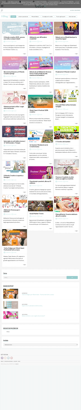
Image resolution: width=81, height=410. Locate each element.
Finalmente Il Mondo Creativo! (66, 72)
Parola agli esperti (60, 16)
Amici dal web (72, 16)
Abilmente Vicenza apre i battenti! (12, 211)
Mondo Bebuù (35, 16)
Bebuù (2, 361)
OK (45, 6)
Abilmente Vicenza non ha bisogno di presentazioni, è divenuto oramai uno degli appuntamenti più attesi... (13, 220)
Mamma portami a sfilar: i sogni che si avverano (14, 107)
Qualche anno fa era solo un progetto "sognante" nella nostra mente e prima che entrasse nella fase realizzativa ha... (14, 117)
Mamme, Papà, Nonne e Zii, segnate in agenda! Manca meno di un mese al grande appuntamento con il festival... (14, 258)
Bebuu (8, 331)
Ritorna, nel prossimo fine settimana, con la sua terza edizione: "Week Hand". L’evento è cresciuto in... (40, 120)
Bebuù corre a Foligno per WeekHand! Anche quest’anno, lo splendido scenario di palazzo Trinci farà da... (66, 47)
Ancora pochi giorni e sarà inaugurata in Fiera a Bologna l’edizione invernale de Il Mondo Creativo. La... (14, 47)
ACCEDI (72, 10)
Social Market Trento (36, 213)
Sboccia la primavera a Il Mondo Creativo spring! (14, 72)
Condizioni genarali (8, 361)
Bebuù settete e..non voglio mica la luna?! (33, 316)
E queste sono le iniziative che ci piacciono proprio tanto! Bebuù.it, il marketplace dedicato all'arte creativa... (66, 150)
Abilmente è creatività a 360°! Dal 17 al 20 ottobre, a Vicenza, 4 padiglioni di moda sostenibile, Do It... (40, 47)
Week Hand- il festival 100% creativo (39, 111)
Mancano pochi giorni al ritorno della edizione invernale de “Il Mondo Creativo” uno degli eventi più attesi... (13, 186)
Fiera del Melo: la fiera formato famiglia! (66, 105)
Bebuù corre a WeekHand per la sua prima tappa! (66, 38)
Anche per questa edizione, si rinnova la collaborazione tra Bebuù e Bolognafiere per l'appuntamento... (66, 80)
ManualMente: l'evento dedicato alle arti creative (66, 215)
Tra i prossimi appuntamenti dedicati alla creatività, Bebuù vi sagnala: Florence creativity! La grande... (65, 187)
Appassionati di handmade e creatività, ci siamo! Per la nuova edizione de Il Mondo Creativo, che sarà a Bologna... (14, 82)
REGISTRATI (77, 10)
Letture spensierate (23, 16)
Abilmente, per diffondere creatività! (38, 38)
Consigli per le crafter (47, 16)
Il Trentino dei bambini (63, 142)
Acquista (15, 361)
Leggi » (24, 53)
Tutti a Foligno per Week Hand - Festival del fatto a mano (14, 249)
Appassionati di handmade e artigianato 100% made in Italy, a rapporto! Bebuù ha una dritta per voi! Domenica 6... (40, 222)
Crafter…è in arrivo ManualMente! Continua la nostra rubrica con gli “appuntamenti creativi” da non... (65, 224)
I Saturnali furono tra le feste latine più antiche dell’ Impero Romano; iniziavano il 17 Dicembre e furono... (14, 151)
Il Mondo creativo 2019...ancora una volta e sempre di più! (14, 38)
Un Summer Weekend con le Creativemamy (39, 146)
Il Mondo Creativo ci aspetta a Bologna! (13, 176)
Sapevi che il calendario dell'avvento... (32, 305)
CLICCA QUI (39, 6)
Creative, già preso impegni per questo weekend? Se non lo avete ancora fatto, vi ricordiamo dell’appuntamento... (40, 191)
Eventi (13, 16)
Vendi (19, 361)
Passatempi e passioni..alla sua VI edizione (40, 182)
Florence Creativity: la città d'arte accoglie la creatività (65, 178)
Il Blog (4, 16)
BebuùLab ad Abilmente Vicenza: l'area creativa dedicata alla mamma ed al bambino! (40, 73)
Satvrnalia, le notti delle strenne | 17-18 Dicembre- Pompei (14, 142)
